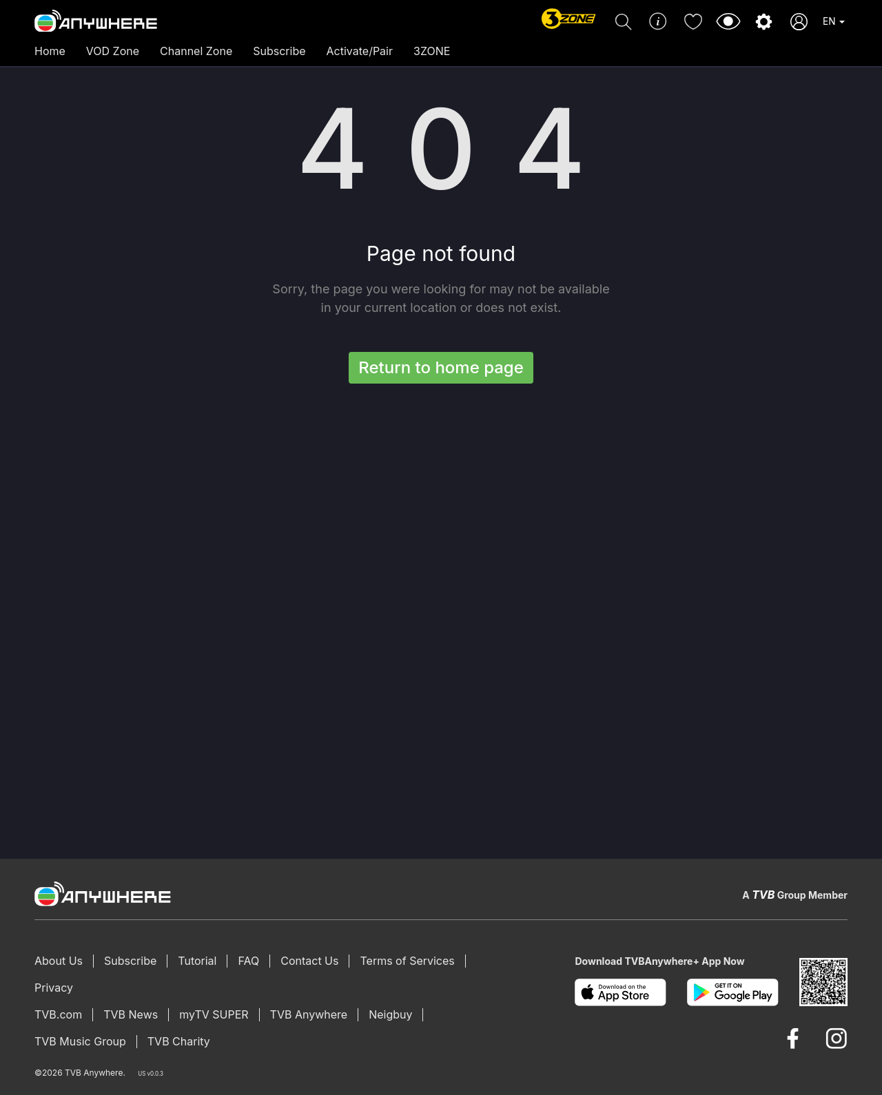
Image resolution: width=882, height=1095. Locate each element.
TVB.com (58, 1014)
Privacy (53, 987)
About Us (58, 961)
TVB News (130, 1014)
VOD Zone (112, 51)
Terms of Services (407, 961)
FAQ (248, 961)
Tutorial (197, 961)
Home (49, 51)
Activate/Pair (360, 51)
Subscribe (279, 51)
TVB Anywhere (309, 1014)
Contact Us (309, 961)
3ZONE (431, 51)
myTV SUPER (213, 1014)
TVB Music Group (80, 1041)
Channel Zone (196, 51)
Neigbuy (390, 1014)
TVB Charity (178, 1041)
